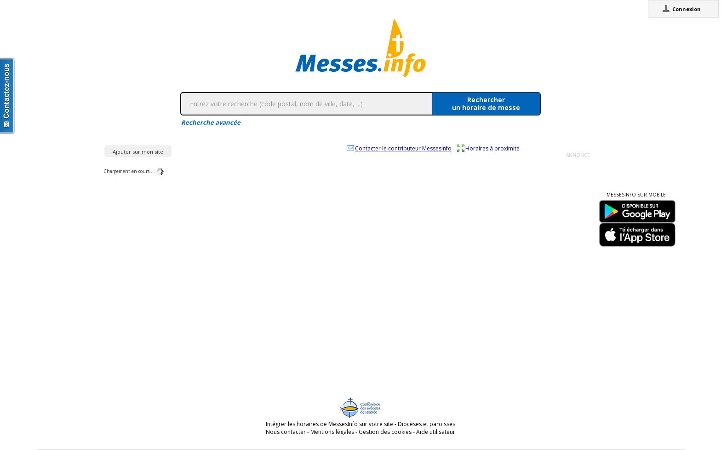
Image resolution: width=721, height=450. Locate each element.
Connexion (686, 9)
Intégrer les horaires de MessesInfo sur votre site (329, 424)
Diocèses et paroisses (426, 424)
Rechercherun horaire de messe (486, 103)
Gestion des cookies (385, 432)
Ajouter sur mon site (138, 151)
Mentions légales (332, 432)
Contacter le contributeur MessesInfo (403, 148)
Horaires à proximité (492, 148)
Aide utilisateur (435, 432)
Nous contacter (286, 432)
